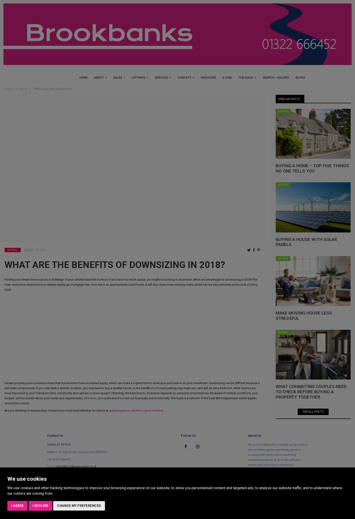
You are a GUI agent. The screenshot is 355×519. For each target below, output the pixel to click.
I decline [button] (41, 506)
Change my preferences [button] (79, 506)
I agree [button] (17, 506)
